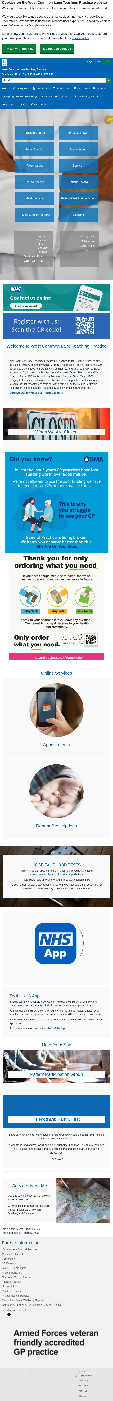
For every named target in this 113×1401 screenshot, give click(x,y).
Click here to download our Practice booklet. (36, 393)
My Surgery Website (83, 1376)
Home (6, 88)
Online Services (61, 88)
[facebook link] (9, 1315)
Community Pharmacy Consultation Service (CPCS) (31, 1305)
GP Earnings (9, 1263)
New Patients (34, 149)
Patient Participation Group (78, 198)
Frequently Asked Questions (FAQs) (20, 96)
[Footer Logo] (59, 1341)
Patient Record (78, 182)
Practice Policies (11, 1291)
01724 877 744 (44, 74)
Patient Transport (12, 1272)
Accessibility (83, 1381)
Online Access (35, 182)
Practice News (82, 88)
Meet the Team (41, 88)
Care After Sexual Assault (16, 1277)
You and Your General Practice (19, 1249)
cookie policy (80, 38)
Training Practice (11, 1282)
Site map (83, 1396)
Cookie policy (83, 1386)
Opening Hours (21, 88)
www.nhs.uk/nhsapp (52, 1028)
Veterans (46, 96)
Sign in (27, 1373)
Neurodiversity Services (87, 96)
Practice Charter (34, 132)
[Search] (54, 80)
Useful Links (9, 1286)
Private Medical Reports (34, 214)
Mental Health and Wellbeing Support (23, 1300)
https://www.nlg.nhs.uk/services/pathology (58, 874)
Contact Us (99, 88)
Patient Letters (63, 96)
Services (78, 165)
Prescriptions (34, 165)
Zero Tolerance (39, 104)
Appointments (78, 149)
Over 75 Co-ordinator (14, 1268)
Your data (83, 1391)
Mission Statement (12, 1254)
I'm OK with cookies (19, 48)
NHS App (22, 104)
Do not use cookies (57, 48)
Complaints (8, 1258)
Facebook (8, 104)
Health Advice (35, 198)
